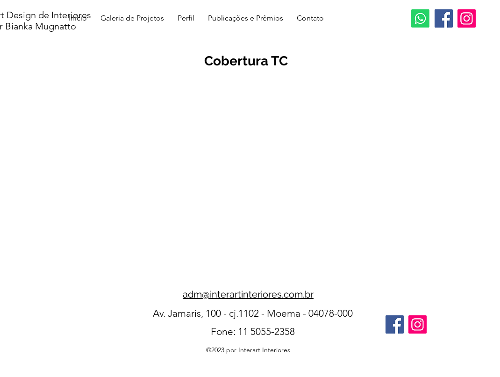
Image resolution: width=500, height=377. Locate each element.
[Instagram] (466, 18)
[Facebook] (444, 18)
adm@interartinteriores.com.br (248, 294)
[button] (249, 164)
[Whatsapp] (420, 18)
